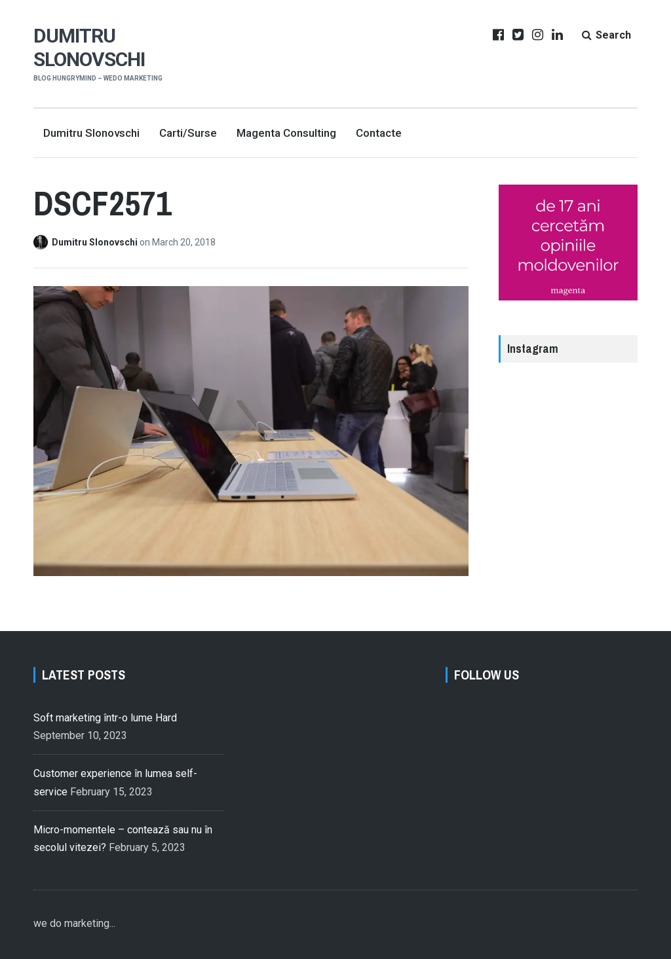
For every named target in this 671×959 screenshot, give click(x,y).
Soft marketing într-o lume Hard (105, 718)
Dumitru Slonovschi (89, 47)
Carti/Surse (188, 132)
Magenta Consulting (286, 132)
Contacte (379, 132)
